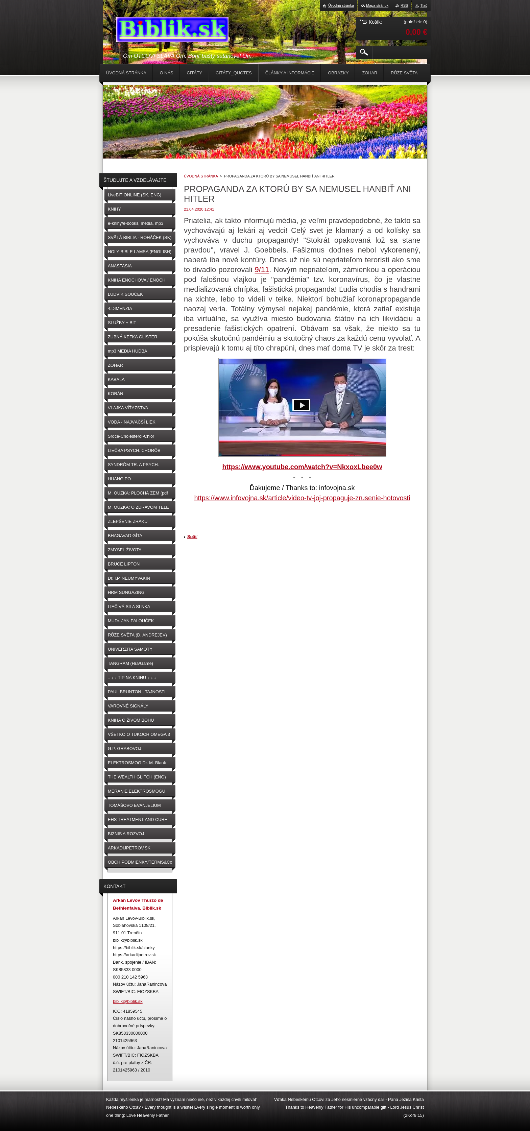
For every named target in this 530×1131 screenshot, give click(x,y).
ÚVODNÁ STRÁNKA (201, 176)
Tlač (423, 5)
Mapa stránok (377, 5)
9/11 (262, 269)
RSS (404, 5)
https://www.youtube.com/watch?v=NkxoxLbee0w (302, 467)
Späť (192, 536)
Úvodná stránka (341, 5)
